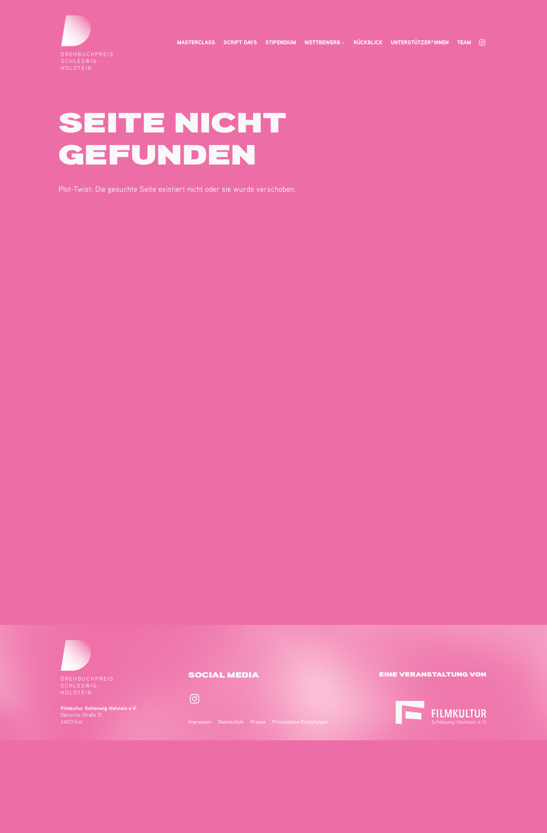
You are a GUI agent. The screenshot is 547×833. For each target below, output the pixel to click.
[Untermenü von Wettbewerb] (343, 42)
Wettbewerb (322, 42)
